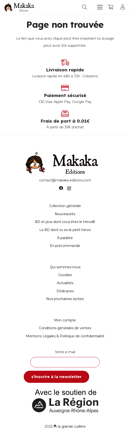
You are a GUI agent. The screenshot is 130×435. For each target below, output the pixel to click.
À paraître (65, 238)
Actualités (65, 283)
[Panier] (110, 7)
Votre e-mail (65, 358)
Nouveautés (65, 214)
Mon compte (65, 320)
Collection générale (65, 206)
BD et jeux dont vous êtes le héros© (65, 222)
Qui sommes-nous (65, 267)
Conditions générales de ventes (65, 328)
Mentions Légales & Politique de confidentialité (65, 336)
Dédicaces (65, 291)
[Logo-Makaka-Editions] (20, 7)
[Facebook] (61, 188)
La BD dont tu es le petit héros (65, 230)
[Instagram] (69, 188)
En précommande (65, 246)
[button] (84, 7)
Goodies (65, 275)
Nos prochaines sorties (65, 299)
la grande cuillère (72, 426)
